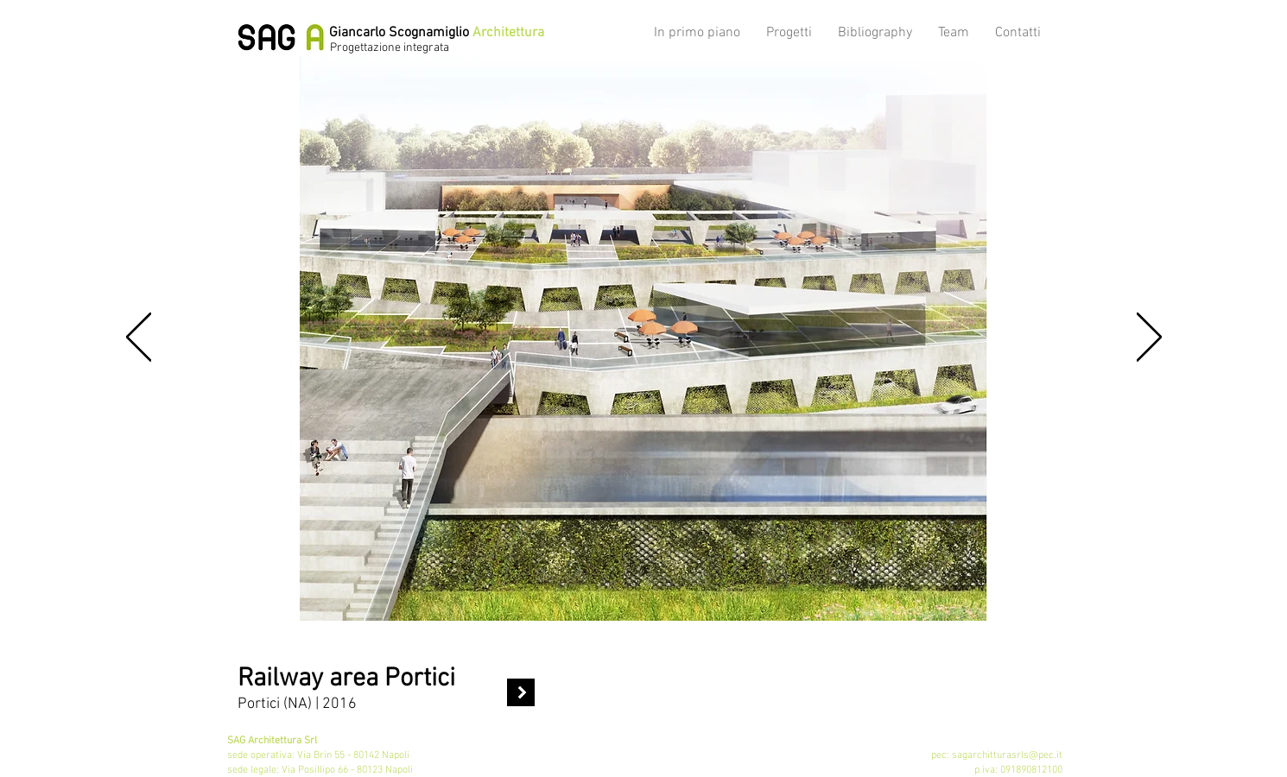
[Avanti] (1149, 338)
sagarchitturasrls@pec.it (1007, 755)
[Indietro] (138, 338)
